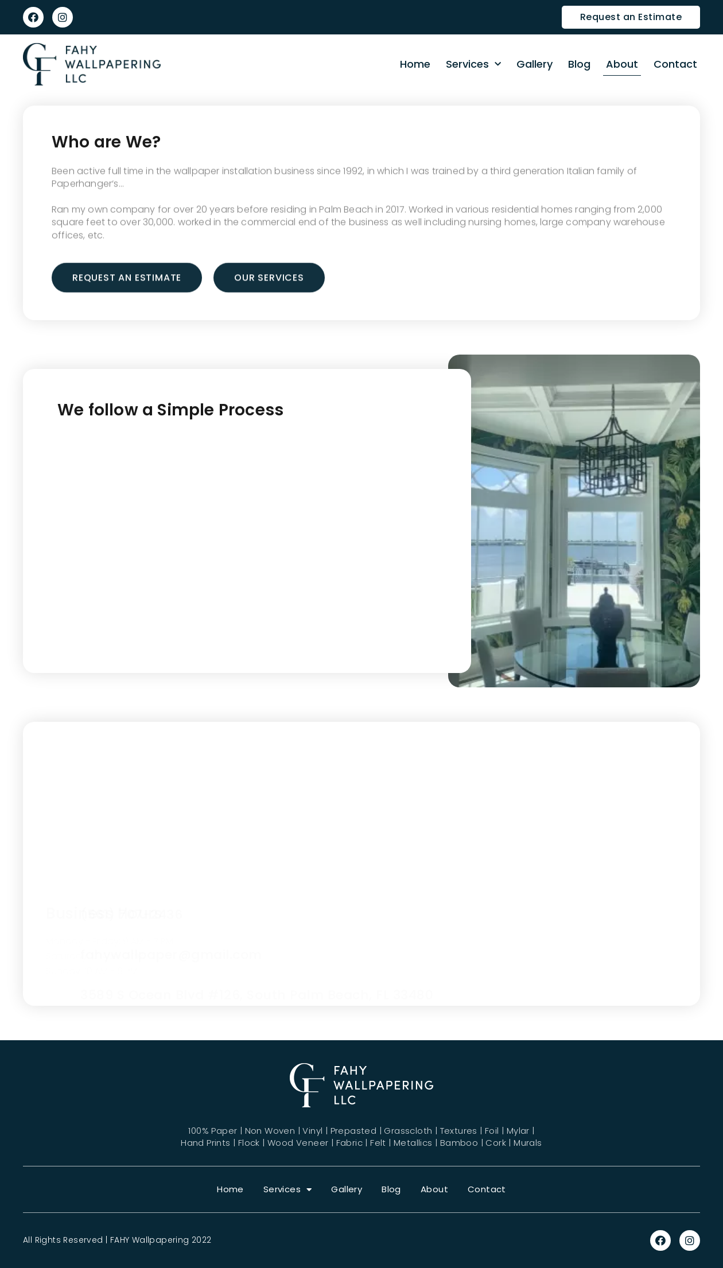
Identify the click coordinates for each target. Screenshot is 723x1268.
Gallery (534, 64)
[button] (631, 17)
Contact (675, 64)
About (622, 64)
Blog (579, 64)
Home (415, 64)
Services (473, 64)
